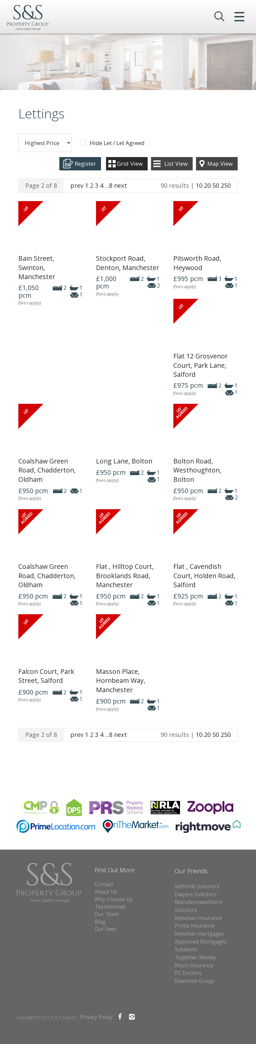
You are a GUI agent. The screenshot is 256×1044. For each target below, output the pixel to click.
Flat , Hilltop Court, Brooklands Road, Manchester (125, 575)
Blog (100, 921)
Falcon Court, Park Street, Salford (46, 676)
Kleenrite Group (194, 981)
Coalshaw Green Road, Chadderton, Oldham (47, 470)
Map (220, 163)
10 (199, 185)
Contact (104, 884)
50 (215, 185)
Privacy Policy (96, 1017)
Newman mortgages (199, 933)
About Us (106, 891)
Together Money (195, 957)
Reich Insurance (194, 965)
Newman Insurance (199, 918)
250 (226, 185)
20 (207, 185)
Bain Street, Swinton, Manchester (36, 267)
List (176, 163)
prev (76, 185)
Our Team (107, 914)
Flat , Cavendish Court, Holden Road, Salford (204, 575)
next (120, 185)
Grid (130, 163)
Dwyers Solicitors (196, 894)
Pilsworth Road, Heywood (197, 263)
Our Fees (106, 929)
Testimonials (110, 906)
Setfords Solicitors (197, 886)
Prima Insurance (195, 925)
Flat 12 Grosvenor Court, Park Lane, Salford (200, 365)
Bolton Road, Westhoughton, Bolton (197, 470)
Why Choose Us (114, 899)
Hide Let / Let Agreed (117, 143)
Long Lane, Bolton (124, 460)
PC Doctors (188, 973)
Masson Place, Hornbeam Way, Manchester (120, 680)
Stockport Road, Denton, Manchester (127, 263)
